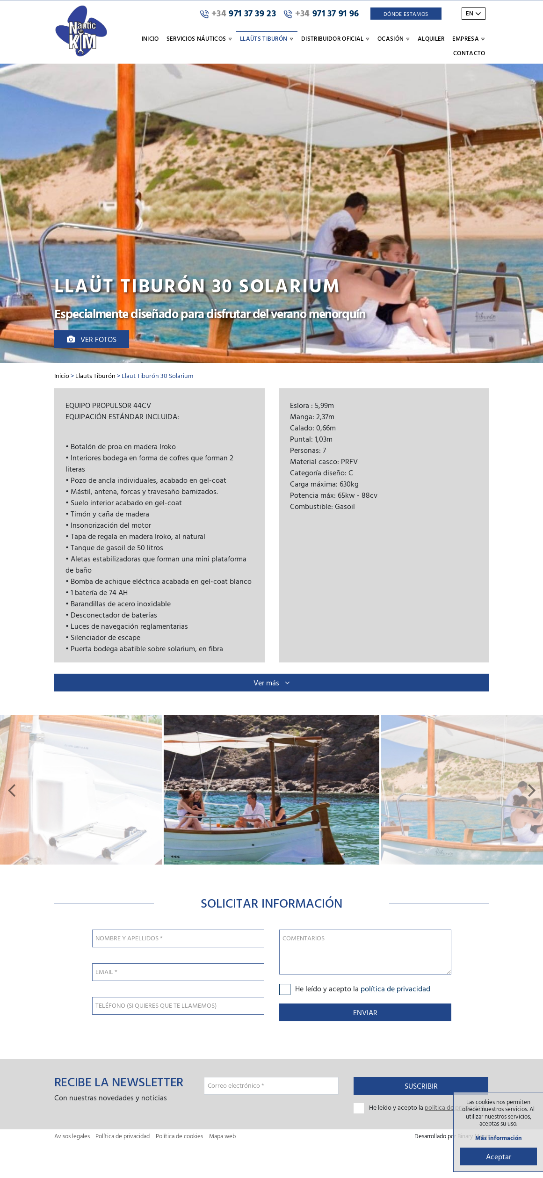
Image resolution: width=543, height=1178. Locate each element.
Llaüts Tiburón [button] (267, 38)
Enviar (365, 1012)
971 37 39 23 (238, 13)
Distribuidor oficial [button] (335, 38)
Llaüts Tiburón (95, 375)
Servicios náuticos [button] (199, 38)
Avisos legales (72, 1136)
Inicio (150, 38)
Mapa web (222, 1136)
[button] (11, 789)
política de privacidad (395, 988)
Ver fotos (91, 339)
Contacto (469, 53)
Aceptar (498, 1156)
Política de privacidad (122, 1136)
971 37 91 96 (321, 13)
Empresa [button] (468, 38)
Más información (498, 1138)
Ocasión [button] (393, 38)
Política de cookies (179, 1136)
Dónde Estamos (406, 13)
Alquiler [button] (431, 38)
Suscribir (421, 1085)
